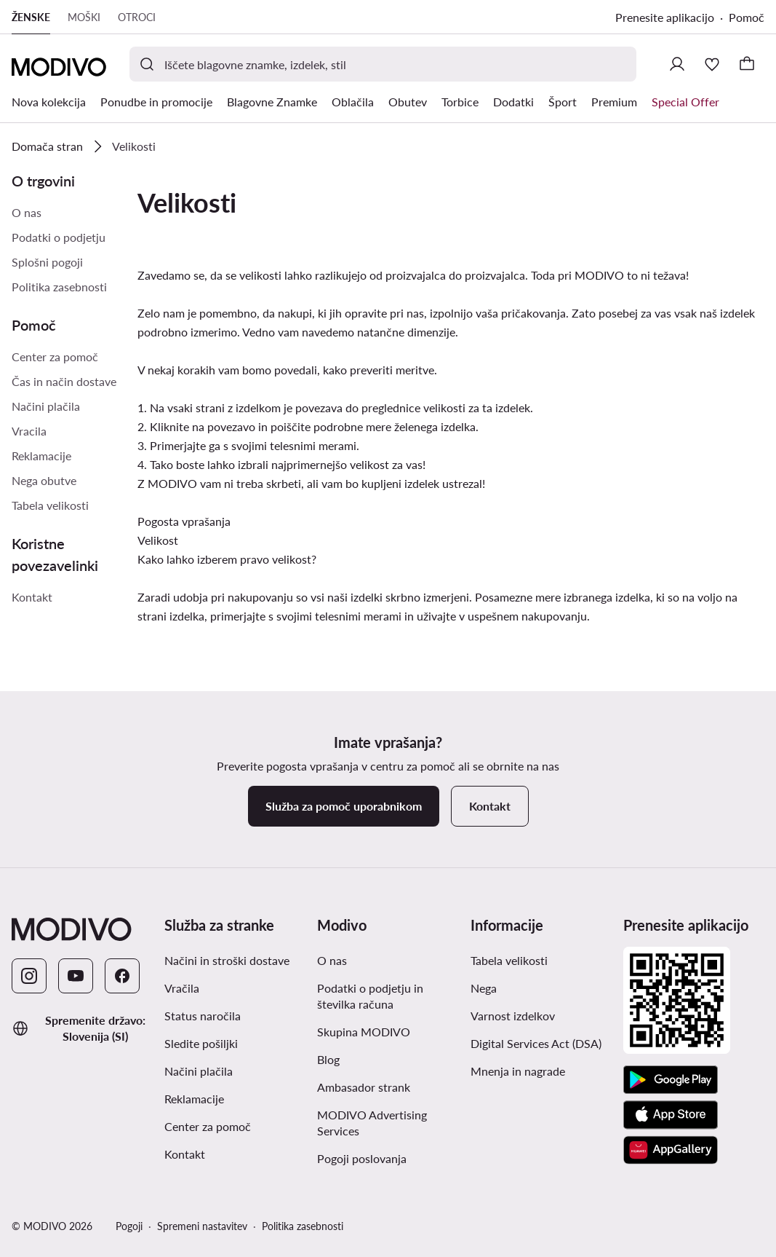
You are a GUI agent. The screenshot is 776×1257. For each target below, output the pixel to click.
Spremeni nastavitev (202, 1226)
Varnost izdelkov (513, 1015)
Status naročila (202, 1015)
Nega (484, 988)
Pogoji (129, 1226)
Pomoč (746, 17)
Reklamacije (41, 455)
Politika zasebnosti (59, 286)
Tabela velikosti (50, 505)
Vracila (29, 431)
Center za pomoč (55, 356)
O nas (26, 212)
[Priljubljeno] (712, 64)
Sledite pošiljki (201, 1043)
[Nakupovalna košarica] (746, 64)
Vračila (181, 988)
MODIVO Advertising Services (372, 1123)
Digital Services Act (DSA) (536, 1043)
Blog (328, 1059)
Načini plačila (46, 406)
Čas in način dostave (64, 381)
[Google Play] (670, 1080)
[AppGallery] (670, 1150)
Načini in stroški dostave (226, 960)
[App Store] (670, 1115)
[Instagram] (29, 975)
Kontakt (32, 597)
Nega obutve (44, 480)
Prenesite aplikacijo (664, 17)
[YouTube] (75, 975)
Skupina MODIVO (363, 1032)
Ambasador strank (363, 1087)
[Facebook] (122, 975)
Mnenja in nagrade (518, 1071)
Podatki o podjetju (58, 237)
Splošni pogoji (47, 262)
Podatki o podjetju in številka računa (370, 996)
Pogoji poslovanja (362, 1158)
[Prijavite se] (677, 64)
